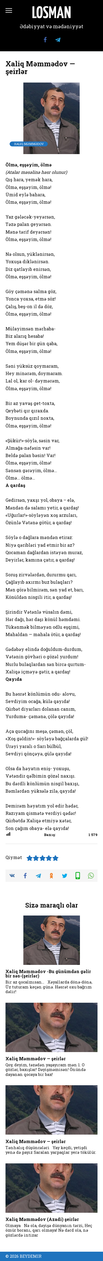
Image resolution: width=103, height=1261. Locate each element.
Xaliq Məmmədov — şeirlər (35, 1058)
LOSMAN (51, 13)
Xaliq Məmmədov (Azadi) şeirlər (42, 1219)
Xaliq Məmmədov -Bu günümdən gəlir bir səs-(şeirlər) (48, 973)
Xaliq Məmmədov (29, 144)
